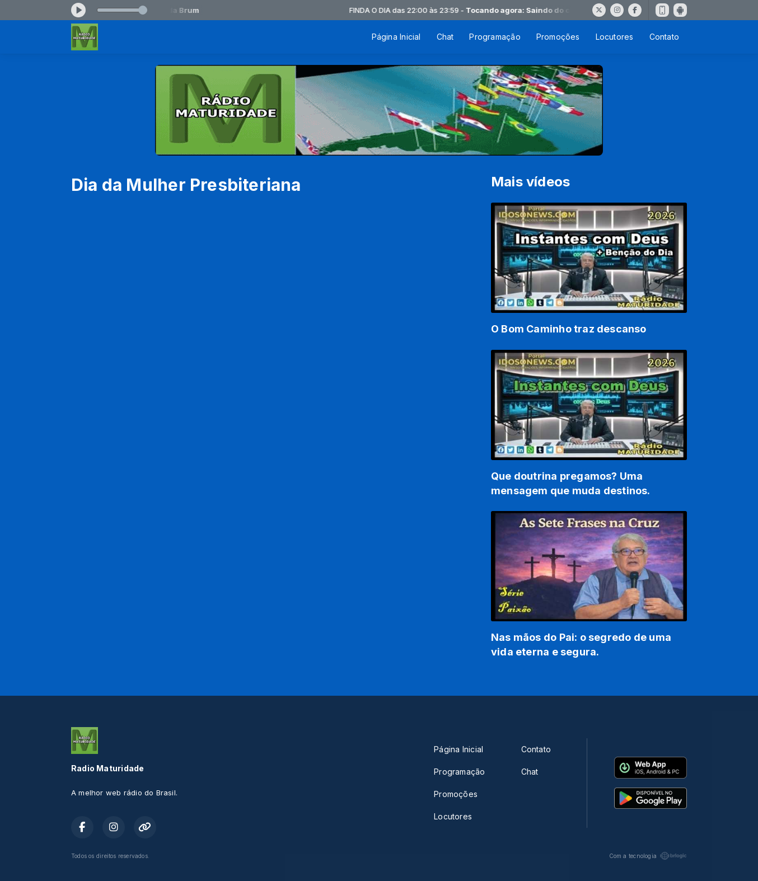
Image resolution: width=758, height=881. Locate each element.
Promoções (558, 36)
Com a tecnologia (648, 856)
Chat (445, 36)
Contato (664, 36)
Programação (494, 36)
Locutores (615, 36)
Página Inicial (396, 36)
